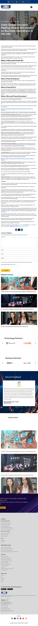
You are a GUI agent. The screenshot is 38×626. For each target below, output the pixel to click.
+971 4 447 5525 (12, 2)
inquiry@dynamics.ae (6, 608)
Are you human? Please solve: (10, 265)
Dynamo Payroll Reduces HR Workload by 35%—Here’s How (14, 326)
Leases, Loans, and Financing (6, 559)
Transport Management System (6, 561)
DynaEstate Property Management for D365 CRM (9, 551)
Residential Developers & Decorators (7, 568)
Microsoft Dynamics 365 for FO (6, 523)
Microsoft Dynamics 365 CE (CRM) (7, 529)
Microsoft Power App (4, 534)
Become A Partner (27, 2)
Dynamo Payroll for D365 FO (6, 547)
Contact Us (19, 2)
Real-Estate (3, 567)
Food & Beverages (4, 570)
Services (2, 575)
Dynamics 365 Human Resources (6, 527)
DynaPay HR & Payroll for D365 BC (6, 548)
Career (2, 581)
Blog (1, 577)
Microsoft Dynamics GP (5, 526)
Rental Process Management (6, 564)
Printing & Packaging (4, 556)
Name (2, 249)
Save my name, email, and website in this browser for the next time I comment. (17, 262)
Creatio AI (2, 541)
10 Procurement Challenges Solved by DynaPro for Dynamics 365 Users (17, 309)
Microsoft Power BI (5, 21)
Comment (3, 236)
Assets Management (4, 562)
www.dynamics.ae (24, 226)
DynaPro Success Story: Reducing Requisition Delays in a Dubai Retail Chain (18, 291)
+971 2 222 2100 (32, 224)
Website (2, 258)
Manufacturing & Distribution (6, 558)
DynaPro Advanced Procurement (6, 550)
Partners (2, 580)
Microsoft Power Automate (5, 533)
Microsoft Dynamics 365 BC (6, 524)
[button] (31, 7)
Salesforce (3, 540)
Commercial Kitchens (5, 565)
